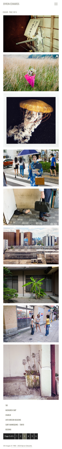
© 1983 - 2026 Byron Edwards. (21, 446)
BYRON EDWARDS (11, 4)
